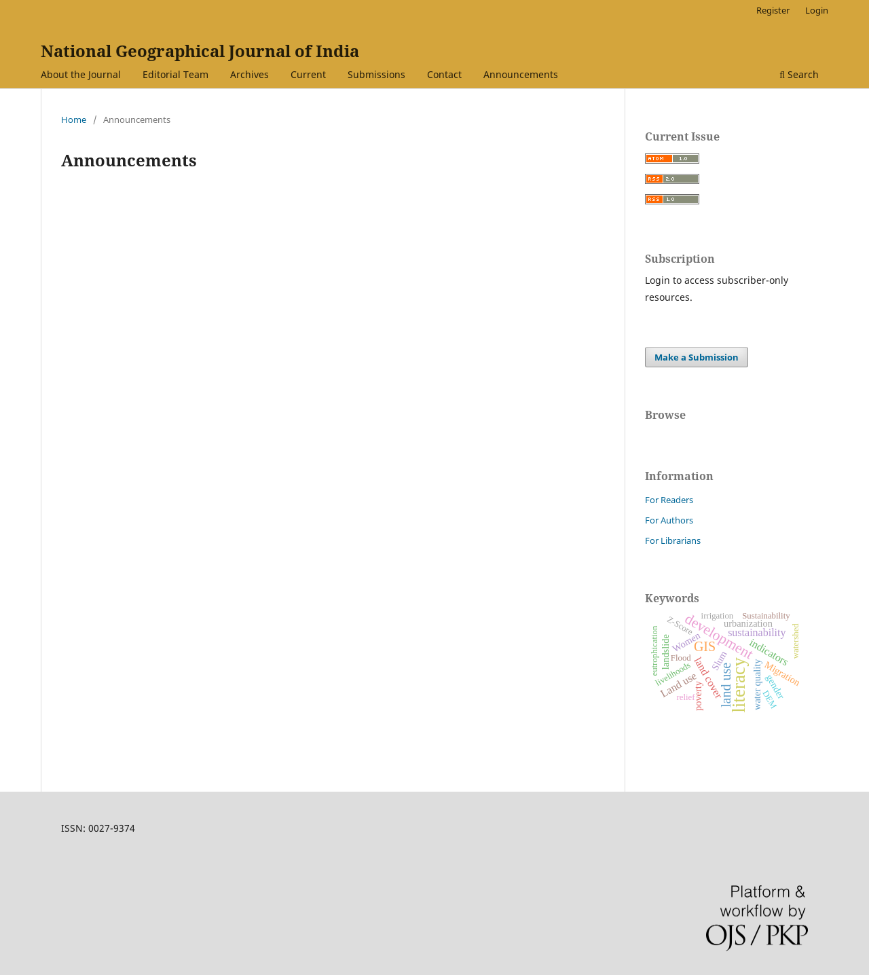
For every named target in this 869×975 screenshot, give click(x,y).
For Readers (669, 500)
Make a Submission (696, 357)
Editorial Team (175, 74)
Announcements (520, 74)
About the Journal (81, 74)
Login (816, 10)
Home (73, 119)
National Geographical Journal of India (200, 50)
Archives (249, 74)
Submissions (376, 74)
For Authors (669, 520)
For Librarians (673, 540)
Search (799, 74)
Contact (444, 74)
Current (308, 74)
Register (773, 10)
